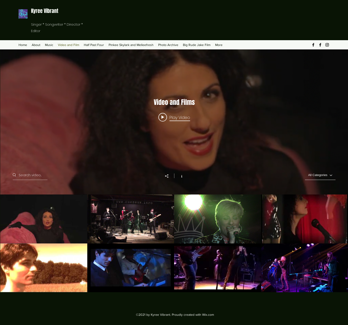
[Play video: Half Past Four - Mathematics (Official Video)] (174, 117)
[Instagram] (327, 45)
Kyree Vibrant (44, 11)
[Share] (169, 176)
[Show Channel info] (179, 176)
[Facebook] (313, 45)
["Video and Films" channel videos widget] (174, 170)
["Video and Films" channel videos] (174, 243)
